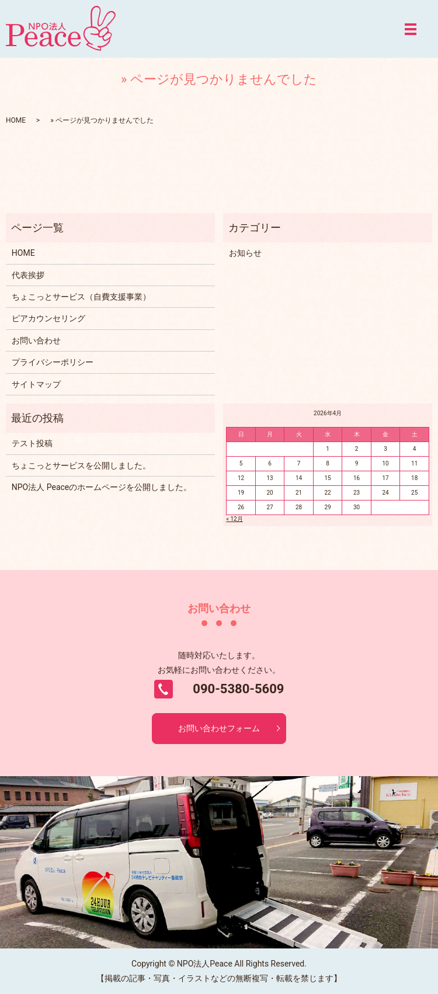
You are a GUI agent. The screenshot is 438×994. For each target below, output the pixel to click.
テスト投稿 (32, 443)
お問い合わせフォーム (219, 728)
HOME (16, 120)
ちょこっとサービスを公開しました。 (81, 465)
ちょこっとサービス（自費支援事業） (81, 296)
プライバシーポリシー (52, 362)
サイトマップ (36, 384)
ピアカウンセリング (48, 318)
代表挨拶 (28, 275)
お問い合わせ (36, 340)
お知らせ (245, 253)
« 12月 (234, 519)
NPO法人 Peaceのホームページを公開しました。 (102, 487)
